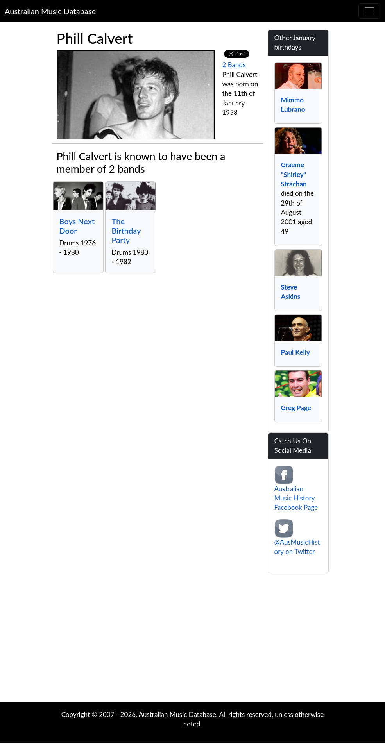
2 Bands (234, 65)
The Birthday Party (126, 230)
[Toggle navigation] (369, 11)
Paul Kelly (295, 352)
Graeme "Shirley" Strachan (294, 174)
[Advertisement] (193, 639)
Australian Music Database (50, 11)
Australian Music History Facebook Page (296, 498)
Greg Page (296, 408)
